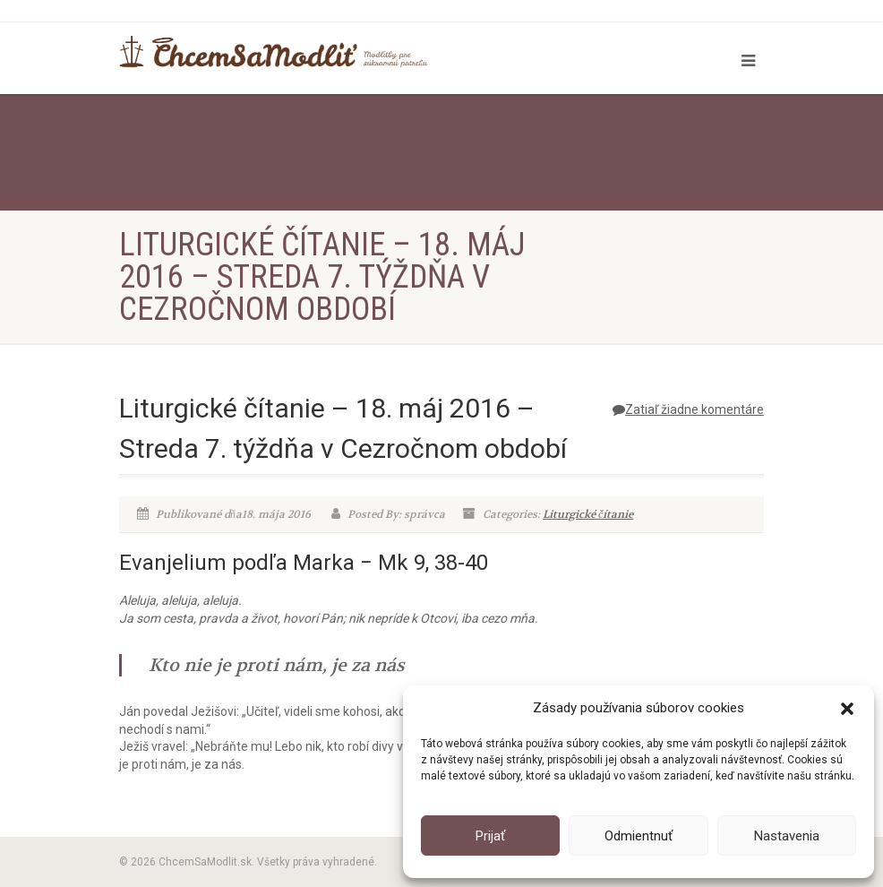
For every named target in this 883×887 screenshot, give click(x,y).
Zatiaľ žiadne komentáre (688, 409)
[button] (847, 709)
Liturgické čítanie (588, 514)
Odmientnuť (638, 836)
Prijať (490, 836)
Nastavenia (786, 836)
